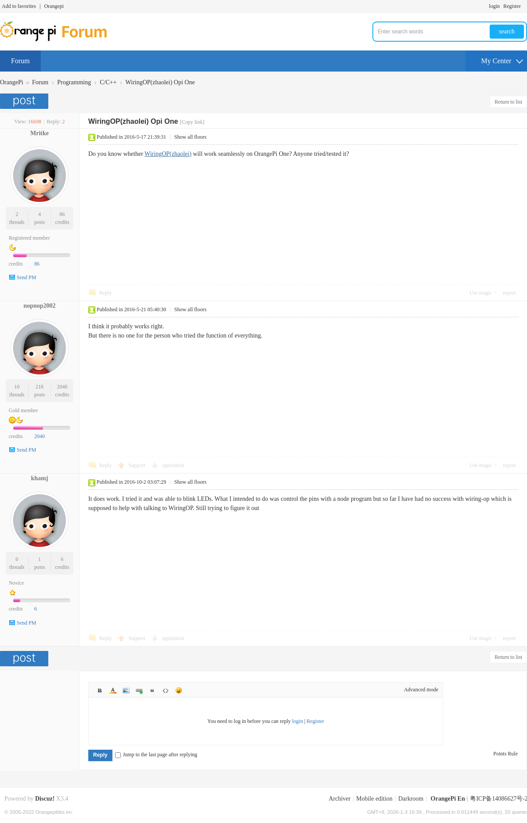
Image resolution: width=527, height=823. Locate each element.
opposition (173, 465)
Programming (74, 82)
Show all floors (190, 137)
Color (112, 690)
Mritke (39, 133)
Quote (152, 690)
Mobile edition (374, 798)
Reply (105, 293)
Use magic (480, 293)
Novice (16, 583)
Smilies (178, 690)
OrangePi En (448, 798)
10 (16, 387)
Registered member (29, 238)
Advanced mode (421, 689)
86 (62, 214)
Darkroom (411, 798)
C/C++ (108, 82)
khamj (39, 478)
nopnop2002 (39, 305)
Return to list (508, 102)
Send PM (26, 277)
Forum (20, 61)
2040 (62, 387)
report (509, 293)
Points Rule (505, 754)
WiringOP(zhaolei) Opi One (160, 82)
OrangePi (11, 82)
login (494, 6)
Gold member (23, 410)
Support (138, 465)
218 (39, 387)
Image (126, 690)
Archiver (339, 798)
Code (165, 690)
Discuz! (44, 798)
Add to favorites (19, 6)
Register (512, 6)
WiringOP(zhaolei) (167, 154)
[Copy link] (192, 122)
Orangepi (54, 6)
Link (139, 690)
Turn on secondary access (525, 6)
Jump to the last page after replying (156, 754)
